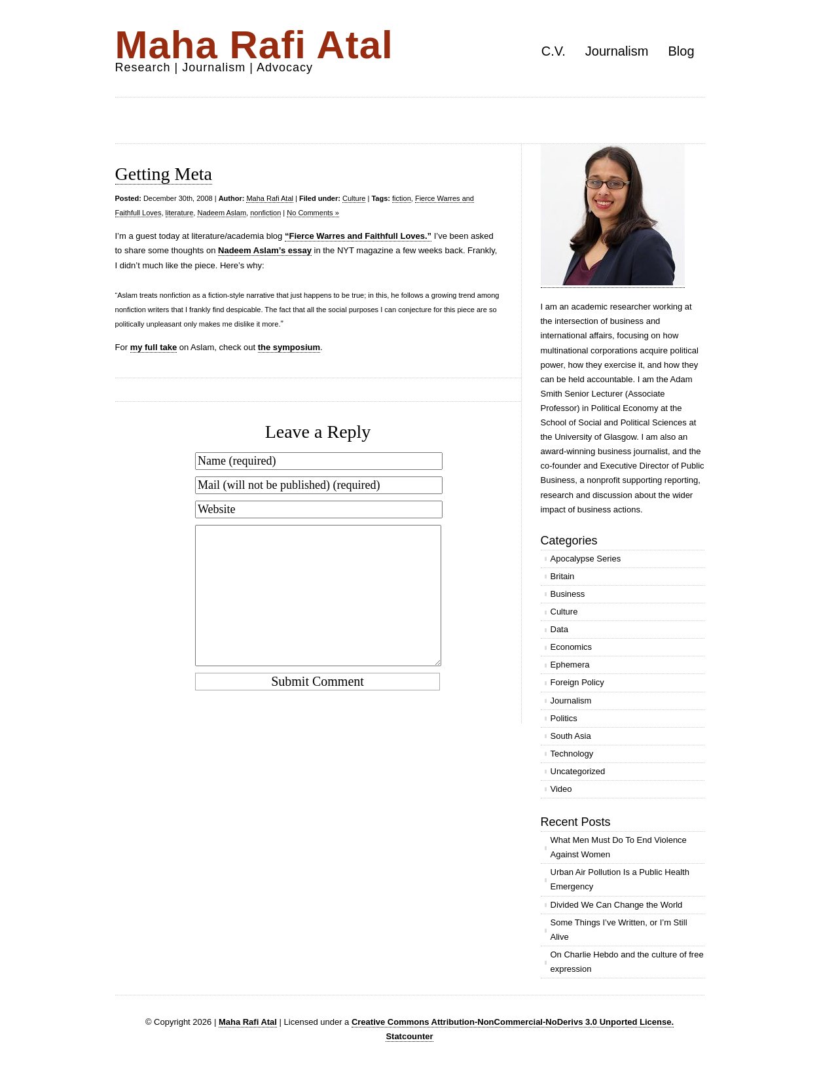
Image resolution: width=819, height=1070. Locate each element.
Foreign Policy (577, 682)
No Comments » (312, 213)
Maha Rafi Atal (254, 45)
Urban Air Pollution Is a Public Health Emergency (620, 879)
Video (561, 789)
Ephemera (570, 664)
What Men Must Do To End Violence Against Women (619, 847)
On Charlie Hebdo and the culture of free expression (627, 962)
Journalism (617, 51)
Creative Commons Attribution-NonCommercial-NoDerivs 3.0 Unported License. (513, 1022)
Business (568, 594)
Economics (571, 647)
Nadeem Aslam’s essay (265, 250)
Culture (353, 198)
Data (559, 629)
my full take (153, 347)
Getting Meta (164, 174)
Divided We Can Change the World (617, 905)
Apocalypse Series (586, 558)
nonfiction (265, 213)
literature (180, 213)
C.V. (553, 51)
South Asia (571, 736)
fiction (401, 198)
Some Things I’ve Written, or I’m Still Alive (619, 930)
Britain (563, 576)
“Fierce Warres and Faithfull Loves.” (358, 236)
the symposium (289, 347)
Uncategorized (578, 771)
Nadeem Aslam (221, 213)
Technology (572, 753)
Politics (564, 718)
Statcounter (409, 1036)
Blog (681, 51)
